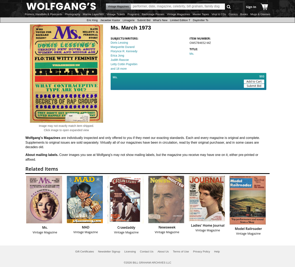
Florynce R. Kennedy (124, 51)
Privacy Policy (201, 251)
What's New (160, 20)
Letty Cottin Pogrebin (124, 64)
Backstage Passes (153, 14)
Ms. (191, 53)
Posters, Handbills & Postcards (43, 14)
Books (244, 14)
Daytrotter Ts (200, 20)
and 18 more (119, 68)
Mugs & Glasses (260, 14)
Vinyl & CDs (218, 14)
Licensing (130, 251)
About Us (163, 251)
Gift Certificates (84, 251)
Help (217, 251)
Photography (72, 14)
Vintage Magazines (178, 14)
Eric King (92, 20)
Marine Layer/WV (93, 14)
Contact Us (146, 251)
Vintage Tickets (116, 14)
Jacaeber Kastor (110, 20)
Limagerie (129, 20)
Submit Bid (143, 20)
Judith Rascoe (120, 59)
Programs (133, 14)
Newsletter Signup (109, 251)
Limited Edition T (180, 20)
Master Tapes (201, 14)
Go (229, 6)
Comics (233, 14)
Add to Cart (254, 81)
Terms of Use (181, 251)
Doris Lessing (119, 42)
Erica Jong (117, 55)
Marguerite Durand (123, 47)
